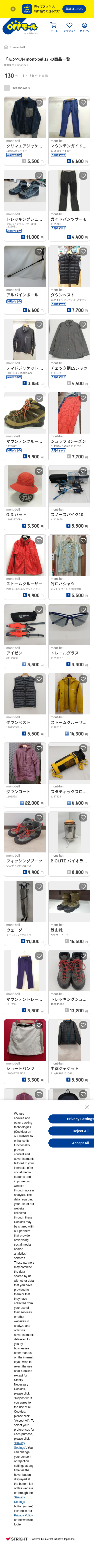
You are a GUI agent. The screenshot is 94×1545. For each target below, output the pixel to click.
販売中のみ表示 (17, 88)
